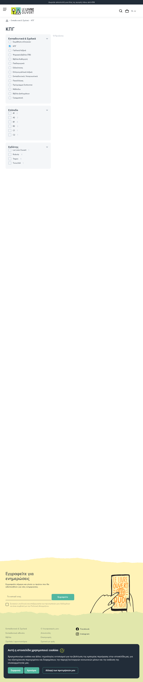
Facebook (82, 629)
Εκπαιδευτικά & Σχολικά (20, 20)
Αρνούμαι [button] (31, 670)
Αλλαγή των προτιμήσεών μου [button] (60, 670)
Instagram (82, 633)
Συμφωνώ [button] (16, 670)
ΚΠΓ (10, 29)
